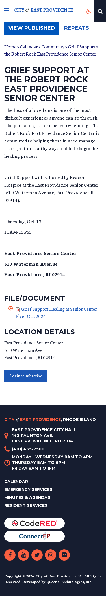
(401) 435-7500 (28, 449)
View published (33, 29)
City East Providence (50, 419)
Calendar (29, 46)
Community (52, 46)
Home (10, 46)
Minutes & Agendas (27, 497)
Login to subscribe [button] (26, 375)
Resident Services (25, 505)
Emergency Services (28, 489)
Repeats (76, 28)
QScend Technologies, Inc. (69, 581)
